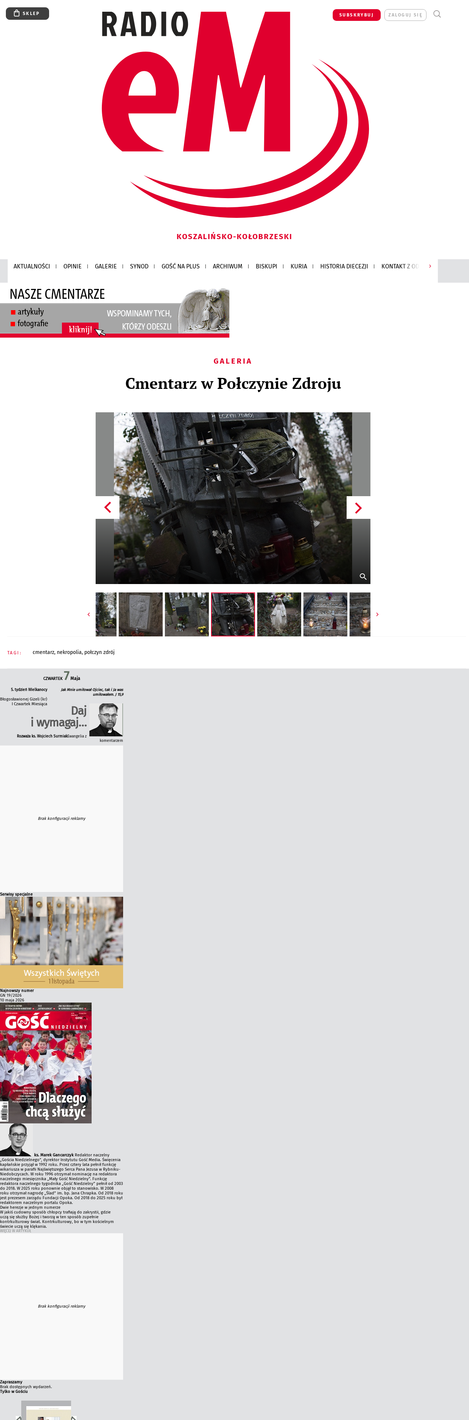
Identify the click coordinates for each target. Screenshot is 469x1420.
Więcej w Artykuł (15, 1231)
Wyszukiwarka (437, 14)
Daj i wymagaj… (58, 716)
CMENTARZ (43, 652)
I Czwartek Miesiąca (29, 704)
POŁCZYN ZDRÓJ (99, 652)
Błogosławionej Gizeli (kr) (23, 699)
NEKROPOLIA (69, 652)
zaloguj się (405, 15)
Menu (450, 14)
